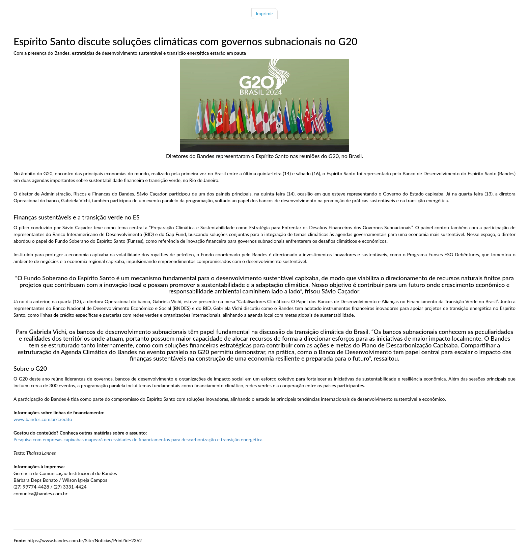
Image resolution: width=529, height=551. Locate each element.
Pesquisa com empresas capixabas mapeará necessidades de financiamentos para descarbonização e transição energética (137, 439)
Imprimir (264, 13)
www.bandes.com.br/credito (42, 419)
